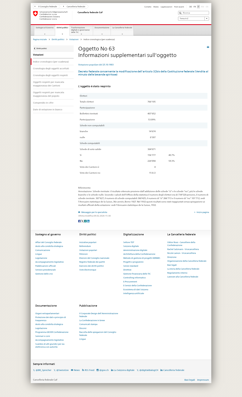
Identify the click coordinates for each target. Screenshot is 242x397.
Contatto (147, 7)
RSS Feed (89, 370)
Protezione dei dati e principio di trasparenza (50, 319)
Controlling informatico (134, 277)
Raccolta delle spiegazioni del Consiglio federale (97, 333)
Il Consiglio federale (46, 6)
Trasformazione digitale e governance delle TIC (80, 29)
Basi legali (172, 265)
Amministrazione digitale (135, 250)
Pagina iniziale (40, 39)
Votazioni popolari (88, 250)
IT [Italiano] (198, 6)
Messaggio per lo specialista (94, 212)
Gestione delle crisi (44, 273)
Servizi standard (130, 266)
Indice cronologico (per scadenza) (51, 61)
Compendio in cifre (43, 102)
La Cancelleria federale (122, 27)
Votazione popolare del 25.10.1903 (96, 64)
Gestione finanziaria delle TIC (137, 273)
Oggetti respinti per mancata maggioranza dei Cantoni (48, 84)
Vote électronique (87, 269)
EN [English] (207, 6)
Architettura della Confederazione (139, 254)
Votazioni (74, 39)
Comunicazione (42, 250)
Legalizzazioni (166, 7)
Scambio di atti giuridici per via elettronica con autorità (49, 345)
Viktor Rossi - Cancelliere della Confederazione (181, 244)
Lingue (38, 254)
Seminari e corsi (42, 336)
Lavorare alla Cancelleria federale (182, 276)
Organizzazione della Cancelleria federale (186, 261)
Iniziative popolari (87, 242)
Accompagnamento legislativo (49, 262)
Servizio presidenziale (45, 269)
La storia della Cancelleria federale (183, 269)
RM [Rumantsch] (202, 6)
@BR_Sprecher (43, 370)
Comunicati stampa (88, 324)
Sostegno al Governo (45, 27)
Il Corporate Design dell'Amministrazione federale (98, 315)
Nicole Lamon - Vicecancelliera (181, 253)
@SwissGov (62, 370)
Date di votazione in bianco (47, 109)
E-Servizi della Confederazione (137, 285)
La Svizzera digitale (124, 370)
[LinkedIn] (88, 221)
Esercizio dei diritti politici (91, 266)
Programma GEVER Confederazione (51, 332)
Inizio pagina (202, 212)
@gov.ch (104, 370)
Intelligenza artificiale (133, 293)
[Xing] (85, 221)
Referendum (85, 246)
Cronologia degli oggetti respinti (50, 75)
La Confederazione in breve (92, 320)
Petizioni (83, 254)
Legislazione (41, 258)
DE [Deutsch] (190, 6)
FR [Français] (195, 6)
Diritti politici (63, 28)
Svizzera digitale (131, 246)
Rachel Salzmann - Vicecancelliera (183, 249)
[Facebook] (79, 221)
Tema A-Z (193, 18)
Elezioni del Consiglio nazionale (94, 258)
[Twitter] (82, 221)
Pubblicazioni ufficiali (45, 266)
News (77, 370)
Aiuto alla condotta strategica (49, 246)
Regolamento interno (177, 273)
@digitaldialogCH (148, 370)
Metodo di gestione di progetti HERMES (141, 258)
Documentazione (102, 27)
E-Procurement (130, 281)
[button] (181, 13)
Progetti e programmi (133, 262)
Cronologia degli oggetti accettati (51, 68)
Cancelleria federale (74, 6)
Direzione (171, 257)
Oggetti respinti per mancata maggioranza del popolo (48, 94)
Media (156, 7)
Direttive (127, 269)
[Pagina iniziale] (77, 15)
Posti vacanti (179, 7)
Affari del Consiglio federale (48, 242)
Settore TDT (128, 242)
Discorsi (82, 328)
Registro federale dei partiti (92, 262)
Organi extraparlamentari (47, 313)
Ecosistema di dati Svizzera (135, 289)
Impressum (203, 379)
